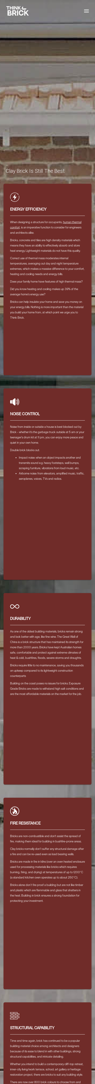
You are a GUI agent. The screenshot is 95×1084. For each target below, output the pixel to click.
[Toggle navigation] (86, 11)
